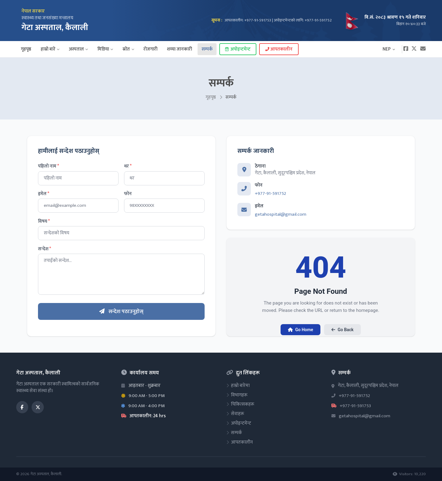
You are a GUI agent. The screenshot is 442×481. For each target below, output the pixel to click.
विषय (44, 221)
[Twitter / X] (38, 407)
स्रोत (128, 49)
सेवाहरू (235, 414)
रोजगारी (150, 49)
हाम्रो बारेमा (238, 385)
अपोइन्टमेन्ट (237, 49)
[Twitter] (414, 49)
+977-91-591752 (270, 193)
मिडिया (105, 49)
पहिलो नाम (48, 166)
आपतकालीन (279, 49)
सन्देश (44, 249)
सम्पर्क (207, 49)
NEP (389, 49)
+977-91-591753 (355, 406)
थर (128, 166)
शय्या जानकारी (179, 49)
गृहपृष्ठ (26, 49)
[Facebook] (405, 49)
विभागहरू (236, 395)
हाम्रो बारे (50, 49)
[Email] (423, 49)
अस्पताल (78, 49)
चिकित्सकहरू (240, 404)
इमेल (43, 194)
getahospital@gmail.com (280, 214)
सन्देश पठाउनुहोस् (121, 311)
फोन (128, 194)
